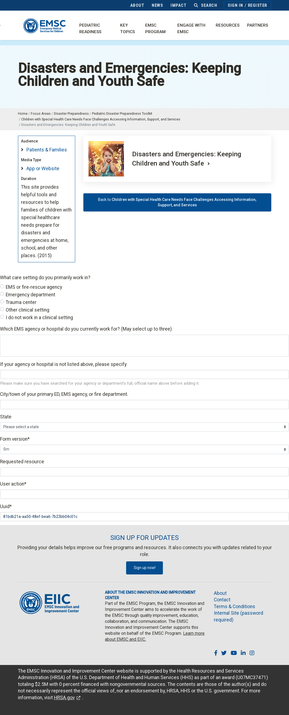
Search (205, 5)
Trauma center (21, 302)
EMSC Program (155, 29)
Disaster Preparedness (71, 113)
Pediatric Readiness (90, 29)
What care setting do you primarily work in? (45, 277)
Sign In (235, 5)
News (157, 5)
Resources (227, 25)
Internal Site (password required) (238, 616)
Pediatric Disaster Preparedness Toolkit (122, 113)
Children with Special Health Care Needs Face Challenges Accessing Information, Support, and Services (100, 119)
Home (23, 113)
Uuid (6, 506)
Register (257, 5)
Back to (177, 202)
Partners (257, 25)
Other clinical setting (27, 310)
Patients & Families (46, 150)
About (137, 5)
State (5, 416)
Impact (178, 5)
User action (13, 484)
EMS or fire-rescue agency (34, 287)
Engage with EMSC (191, 29)
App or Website (42, 168)
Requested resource (22, 461)
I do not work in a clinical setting (39, 317)
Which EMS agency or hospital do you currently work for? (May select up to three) (86, 329)
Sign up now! (145, 567)
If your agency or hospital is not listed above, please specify (63, 364)
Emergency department (30, 294)
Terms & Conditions (234, 606)
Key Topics (127, 29)
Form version (15, 439)
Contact (222, 599)
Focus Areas (41, 113)
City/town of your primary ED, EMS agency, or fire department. (64, 394)
